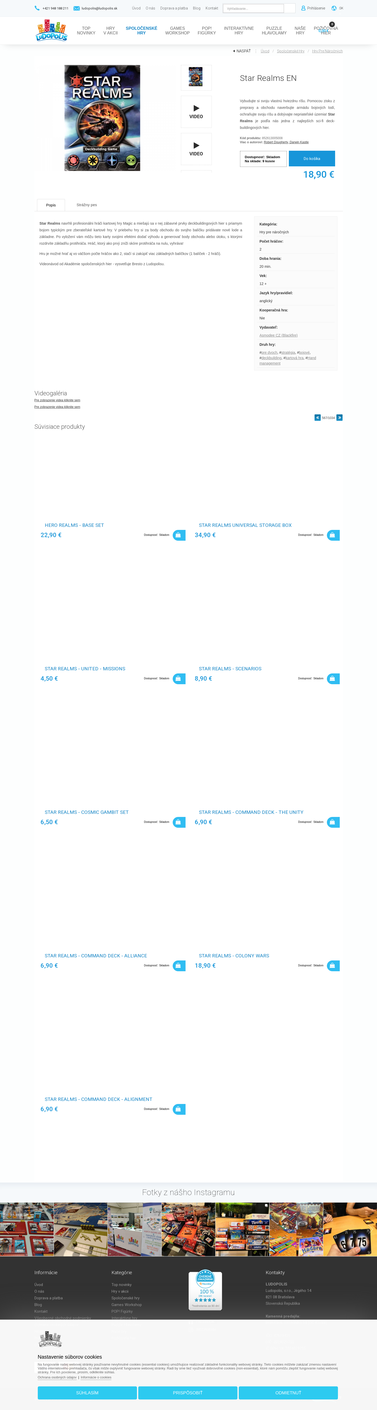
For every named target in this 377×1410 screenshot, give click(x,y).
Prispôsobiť (188, 1392)
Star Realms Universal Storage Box (245, 525)
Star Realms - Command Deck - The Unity (251, 812)
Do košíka (312, 158)
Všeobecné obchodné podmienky (62, 1318)
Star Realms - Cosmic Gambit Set (87, 812)
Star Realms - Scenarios (230, 669)
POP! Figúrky (122, 1311)
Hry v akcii (120, 1291)
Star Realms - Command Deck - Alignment (98, 1099)
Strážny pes (87, 205)
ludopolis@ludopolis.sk (99, 8)
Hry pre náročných (327, 51)
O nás (39, 1291)
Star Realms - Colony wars (234, 956)
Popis (51, 205)
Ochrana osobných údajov (57, 1377)
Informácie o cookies (96, 1377)
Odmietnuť (288, 1392)
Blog (38, 1304)
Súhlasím (87, 1392)
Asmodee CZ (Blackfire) (279, 335)
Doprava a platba (48, 1298)
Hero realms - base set (74, 525)
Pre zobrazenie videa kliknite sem (57, 400)
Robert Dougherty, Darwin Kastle (286, 142)
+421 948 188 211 (55, 8)
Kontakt (41, 1311)
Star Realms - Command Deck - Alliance (96, 956)
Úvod (265, 51)
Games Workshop (127, 1304)
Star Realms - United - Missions (85, 669)
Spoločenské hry (291, 51)
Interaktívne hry (124, 1318)
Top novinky (122, 1284)
